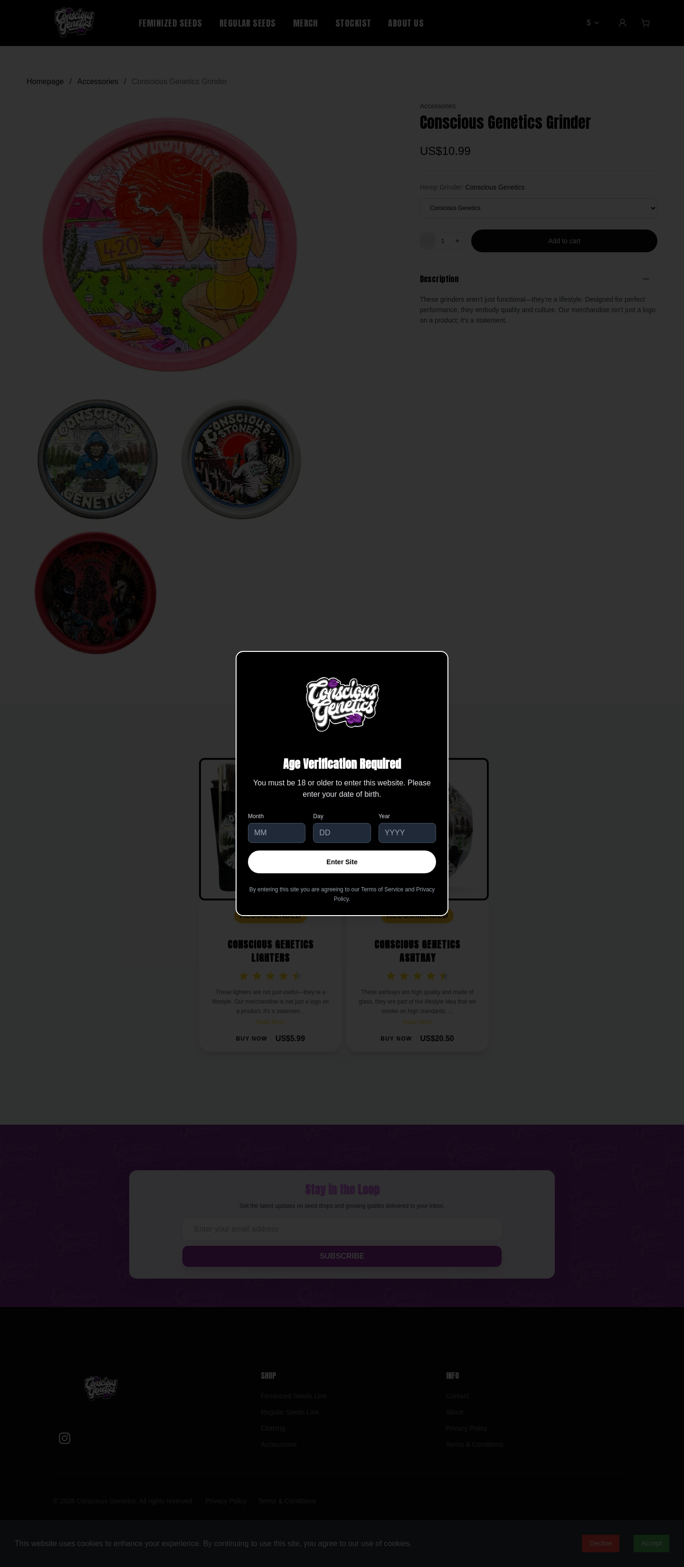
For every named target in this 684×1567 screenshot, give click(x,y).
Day (318, 816)
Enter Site (341, 862)
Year (384, 816)
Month (256, 816)
